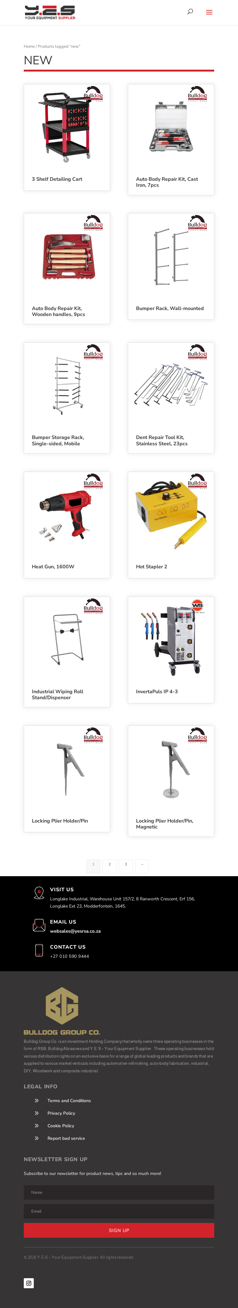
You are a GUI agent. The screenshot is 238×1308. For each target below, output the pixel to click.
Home (29, 46)
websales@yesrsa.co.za (75, 931)
